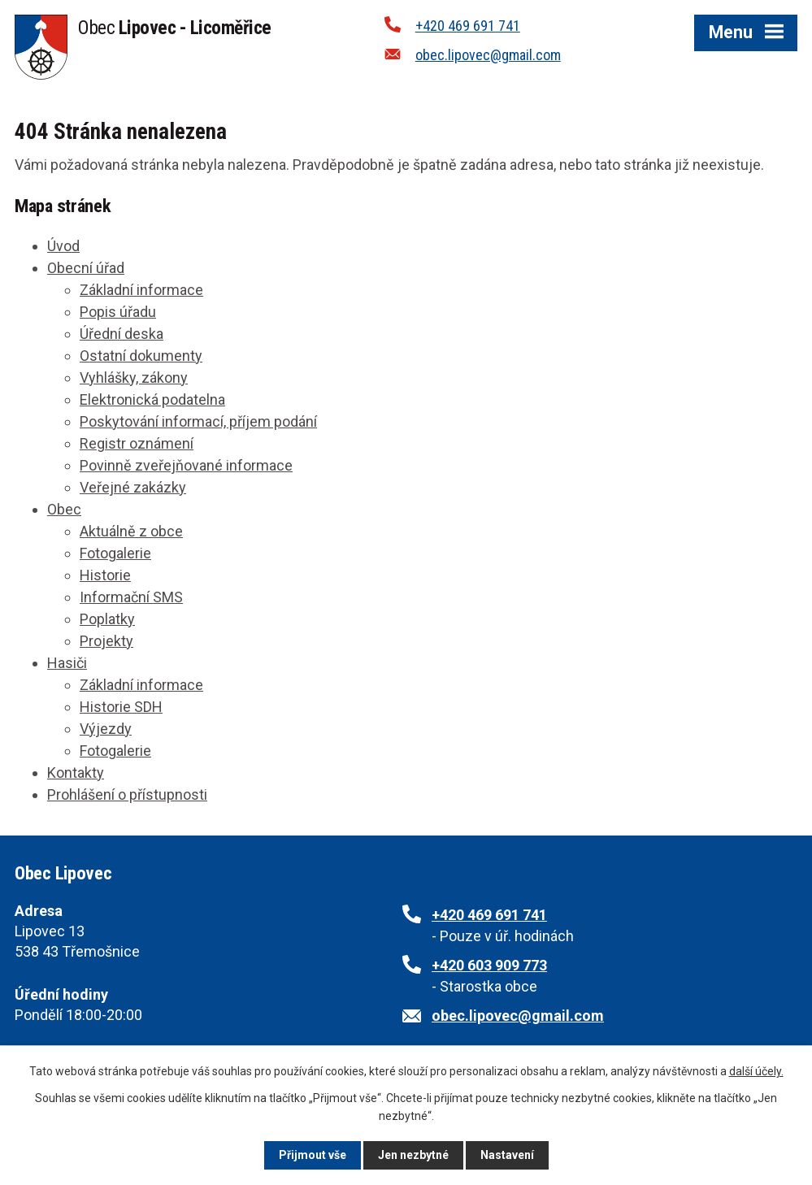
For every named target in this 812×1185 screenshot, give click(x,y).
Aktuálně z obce (131, 531)
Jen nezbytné (413, 1154)
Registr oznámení (136, 443)
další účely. (756, 1071)
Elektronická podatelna (152, 399)
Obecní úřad (85, 267)
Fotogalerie (115, 553)
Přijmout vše (312, 1154)
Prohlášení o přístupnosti (127, 794)
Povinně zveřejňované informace (186, 465)
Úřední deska (121, 333)
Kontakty (75, 772)
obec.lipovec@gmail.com (488, 54)
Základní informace (141, 289)
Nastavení (507, 1154)
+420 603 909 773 (489, 965)
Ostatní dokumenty (141, 355)
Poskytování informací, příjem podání (198, 421)
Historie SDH (121, 706)
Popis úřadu (118, 311)
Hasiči (67, 662)
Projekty (106, 640)
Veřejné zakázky (133, 487)
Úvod (63, 245)
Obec (64, 509)
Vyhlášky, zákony (134, 377)
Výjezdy (106, 728)
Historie (105, 575)
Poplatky (107, 618)
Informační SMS (131, 597)
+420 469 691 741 (467, 25)
